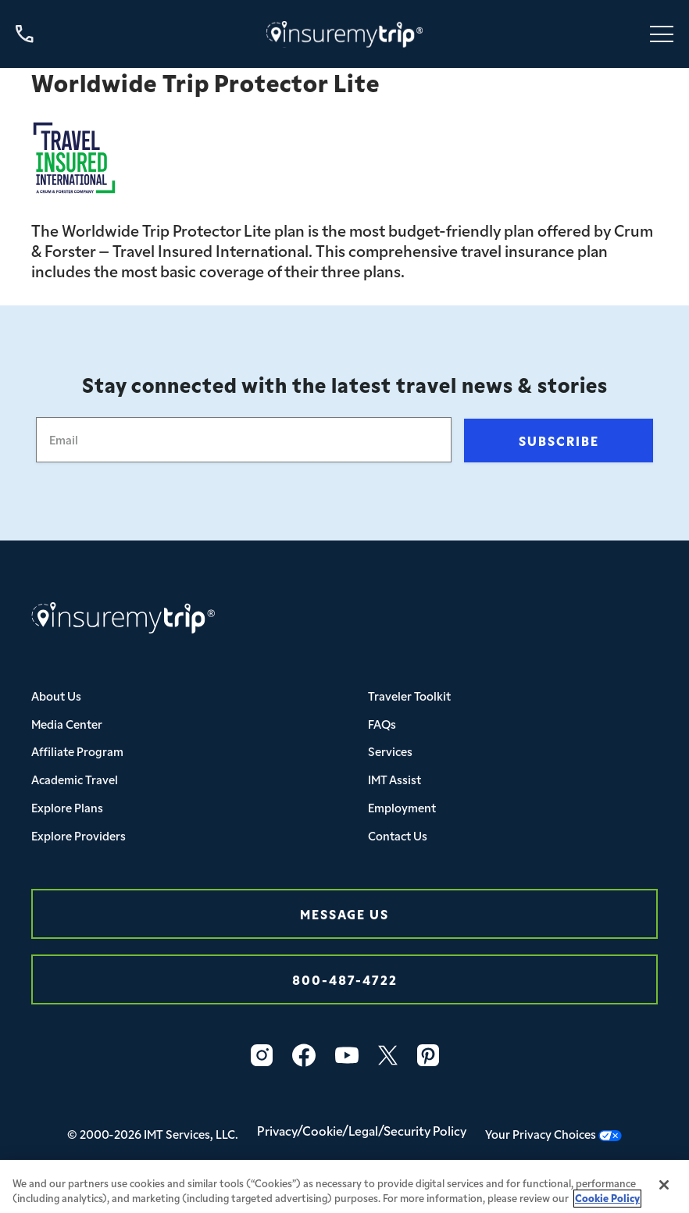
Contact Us (397, 835)
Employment (402, 807)
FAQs (382, 723)
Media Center (66, 723)
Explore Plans (67, 807)
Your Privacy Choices (553, 1134)
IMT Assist (394, 779)
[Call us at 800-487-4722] (25, 34)
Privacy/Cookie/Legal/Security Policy (361, 1130)
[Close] (664, 1192)
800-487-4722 (345, 979)
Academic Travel (74, 779)
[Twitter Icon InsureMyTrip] (388, 1055)
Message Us (344, 913)
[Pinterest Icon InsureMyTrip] (428, 1055)
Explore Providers (78, 835)
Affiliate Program (77, 751)
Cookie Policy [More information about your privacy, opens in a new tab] (607, 1204)
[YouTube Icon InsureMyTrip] (347, 1055)
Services (390, 751)
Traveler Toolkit (409, 695)
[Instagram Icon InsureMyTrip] (262, 1055)
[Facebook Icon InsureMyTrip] (304, 1055)
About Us (56, 695)
